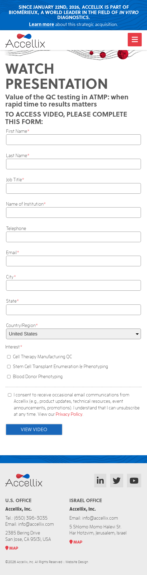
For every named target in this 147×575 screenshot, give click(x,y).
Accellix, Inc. (25, 562)
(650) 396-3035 (31, 518)
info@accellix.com (100, 518)
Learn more (41, 24)
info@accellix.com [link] (36, 524)
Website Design (76, 562)
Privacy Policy (69, 414)
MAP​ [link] (11, 548)
